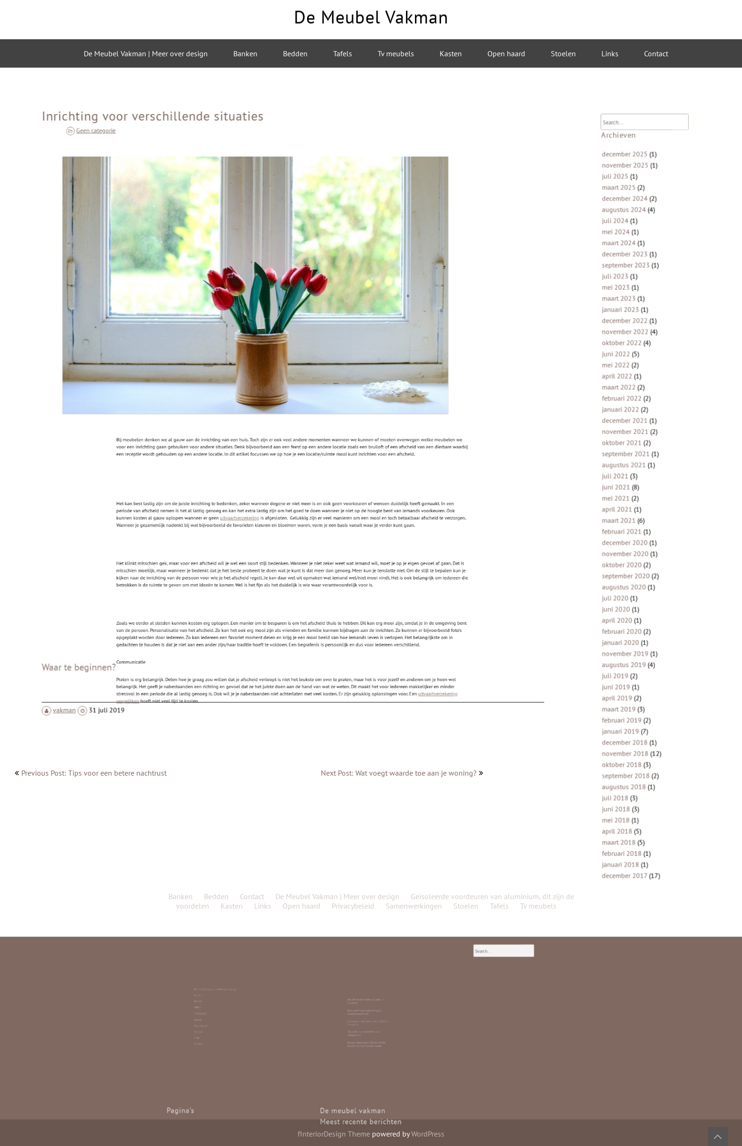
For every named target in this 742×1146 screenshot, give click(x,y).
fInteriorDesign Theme (334, 1133)
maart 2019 (628, 669)
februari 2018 (630, 786)
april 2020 (626, 597)
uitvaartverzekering (269, 497)
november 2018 (633, 705)
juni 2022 (625, 381)
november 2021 (633, 443)
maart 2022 (628, 407)
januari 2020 (629, 615)
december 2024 (632, 254)
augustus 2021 (632, 470)
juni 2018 (625, 750)
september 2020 (633, 561)
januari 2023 (629, 344)
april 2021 (626, 506)
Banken (245, 53)
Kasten (451, 53)
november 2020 (633, 543)
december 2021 (632, 434)
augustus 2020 (632, 570)
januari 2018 (629, 795)
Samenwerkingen (414, 135)
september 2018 (633, 723)
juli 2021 (625, 479)
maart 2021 (628, 515)
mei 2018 (625, 759)
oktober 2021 (630, 452)
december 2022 (632, 353)
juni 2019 (625, 651)
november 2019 (633, 624)
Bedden (295, 53)
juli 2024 (625, 272)
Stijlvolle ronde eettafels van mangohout (368, 1021)
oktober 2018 (630, 714)
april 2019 (626, 660)
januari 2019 (629, 687)
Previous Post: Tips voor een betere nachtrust (94, 773)
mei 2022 (625, 390)
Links (609, 53)
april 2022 (626, 398)
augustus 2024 (632, 263)
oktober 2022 (630, 371)
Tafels (342, 53)
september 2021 (633, 461)
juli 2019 (625, 642)
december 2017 (632, 804)
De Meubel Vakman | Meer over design (146, 53)
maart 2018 (628, 777)
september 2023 (633, 308)
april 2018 (626, 768)
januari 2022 (629, 425)
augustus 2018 (632, 732)
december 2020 (632, 534)
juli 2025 (625, 236)
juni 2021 (625, 488)
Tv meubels (396, 53)
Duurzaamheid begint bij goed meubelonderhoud (368, 1014)
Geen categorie (163, 177)
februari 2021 (630, 524)
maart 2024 (628, 290)
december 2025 (632, 218)
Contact (656, 53)
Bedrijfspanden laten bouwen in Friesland (368, 1010)
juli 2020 (625, 579)
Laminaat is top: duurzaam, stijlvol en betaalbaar (368, 1017)
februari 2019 (630, 678)
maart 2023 (628, 335)
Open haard (506, 53)
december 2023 (632, 299)
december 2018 (632, 696)
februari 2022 (630, 416)
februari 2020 (630, 606)
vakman (107, 664)
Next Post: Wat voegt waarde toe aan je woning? (399, 773)
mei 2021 (625, 497)
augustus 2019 (632, 633)
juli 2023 (625, 317)
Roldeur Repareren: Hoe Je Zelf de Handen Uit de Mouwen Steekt (368, 1024)
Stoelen (563, 53)
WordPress (427, 1133)
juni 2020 (625, 588)
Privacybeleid (353, 135)
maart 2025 (628, 245)
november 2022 (633, 362)
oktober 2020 (630, 552)
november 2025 (633, 227)
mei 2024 (625, 281)
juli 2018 (625, 741)
